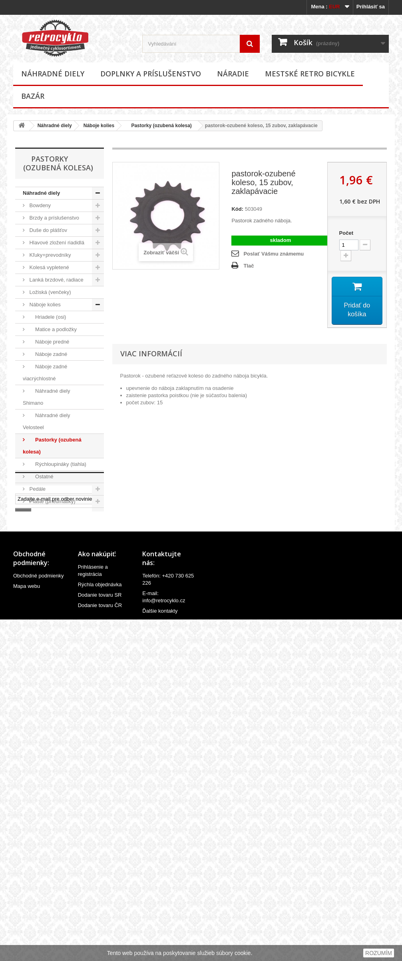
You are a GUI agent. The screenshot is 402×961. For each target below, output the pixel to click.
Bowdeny (39, 205)
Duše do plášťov (47, 230)
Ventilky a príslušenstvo (56, 698)
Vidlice (36, 711)
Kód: (237, 209)
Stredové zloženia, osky (56, 649)
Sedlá (35, 624)
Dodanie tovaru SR (100, 934)
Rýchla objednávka (100, 924)
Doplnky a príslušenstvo (150, 73)
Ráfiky (36, 550)
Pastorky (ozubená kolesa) (159, 125)
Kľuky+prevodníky (49, 255)
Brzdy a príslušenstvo (53, 218)
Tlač (248, 266)
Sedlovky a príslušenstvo (57, 637)
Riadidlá (38, 612)
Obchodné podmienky (38, 915)
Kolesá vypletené (48, 267)
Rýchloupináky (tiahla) (57, 464)
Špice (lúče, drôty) (49, 662)
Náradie (233, 73)
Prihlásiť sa (370, 7)
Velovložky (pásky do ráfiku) (50, 680)
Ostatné (41, 477)
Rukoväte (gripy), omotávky (46, 581)
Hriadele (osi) (47, 317)
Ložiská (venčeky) (49, 292)
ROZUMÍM (378, 953)
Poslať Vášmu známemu (273, 254)
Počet (346, 233)
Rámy (35, 563)
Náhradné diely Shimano (46, 397)
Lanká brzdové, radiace (56, 280)
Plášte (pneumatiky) (52, 501)
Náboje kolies (99, 125)
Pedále (37, 489)
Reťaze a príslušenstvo (55, 600)
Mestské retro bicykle (310, 73)
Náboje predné (48, 342)
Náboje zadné (47, 354)
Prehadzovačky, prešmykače (44, 520)
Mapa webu (26, 926)
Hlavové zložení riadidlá (56, 243)
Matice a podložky (52, 329)
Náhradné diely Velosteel (46, 421)
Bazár (32, 96)
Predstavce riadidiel (51, 538)
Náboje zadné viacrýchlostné (45, 373)
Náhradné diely (52, 73)
